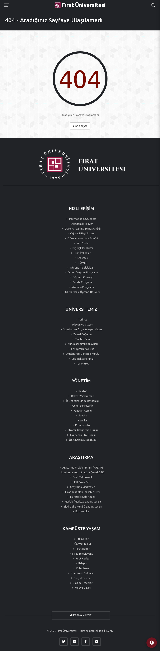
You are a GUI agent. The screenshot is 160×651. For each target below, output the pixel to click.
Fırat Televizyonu (82, 553)
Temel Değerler (82, 334)
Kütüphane (82, 568)
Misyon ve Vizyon (82, 324)
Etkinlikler (82, 538)
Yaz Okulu (82, 243)
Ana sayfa (80, 126)
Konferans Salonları (82, 573)
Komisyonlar (82, 425)
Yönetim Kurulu (82, 410)
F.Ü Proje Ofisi (82, 482)
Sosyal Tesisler (82, 578)
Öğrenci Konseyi (82, 277)
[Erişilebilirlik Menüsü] (151, 642)
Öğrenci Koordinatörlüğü (82, 238)
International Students (82, 218)
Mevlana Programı (82, 287)
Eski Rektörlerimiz (82, 358)
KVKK (109, 630)
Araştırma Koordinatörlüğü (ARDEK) (82, 472)
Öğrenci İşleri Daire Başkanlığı (82, 228)
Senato (82, 415)
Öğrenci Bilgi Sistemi (82, 233)
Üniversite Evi (82, 543)
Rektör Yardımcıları (82, 396)
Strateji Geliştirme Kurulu (82, 430)
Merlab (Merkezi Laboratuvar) (82, 501)
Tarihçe (82, 319)
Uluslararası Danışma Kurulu (82, 353)
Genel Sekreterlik (82, 405)
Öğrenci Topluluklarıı (82, 267)
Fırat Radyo (82, 558)
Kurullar (82, 420)
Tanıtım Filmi (82, 339)
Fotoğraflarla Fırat (82, 348)
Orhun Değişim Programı (82, 272)
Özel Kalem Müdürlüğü (82, 439)
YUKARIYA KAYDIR (80, 615)
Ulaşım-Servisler (82, 582)
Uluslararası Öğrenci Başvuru (82, 291)
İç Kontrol (82, 363)
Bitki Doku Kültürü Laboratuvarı (82, 506)
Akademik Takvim (82, 223)
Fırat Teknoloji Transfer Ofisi (82, 491)
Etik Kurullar (82, 511)
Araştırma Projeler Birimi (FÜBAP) (82, 467)
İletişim (82, 563)
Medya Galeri (82, 587)
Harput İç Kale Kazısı (82, 496)
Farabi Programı (82, 282)
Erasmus (82, 257)
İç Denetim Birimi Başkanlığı (82, 400)
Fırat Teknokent (82, 477)
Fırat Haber (82, 548)
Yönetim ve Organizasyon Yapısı (82, 329)
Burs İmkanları (82, 252)
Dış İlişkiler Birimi (82, 247)
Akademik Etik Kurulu (82, 435)
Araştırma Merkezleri (82, 486)
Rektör (82, 391)
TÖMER (82, 262)
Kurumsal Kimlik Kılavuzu (82, 343)
